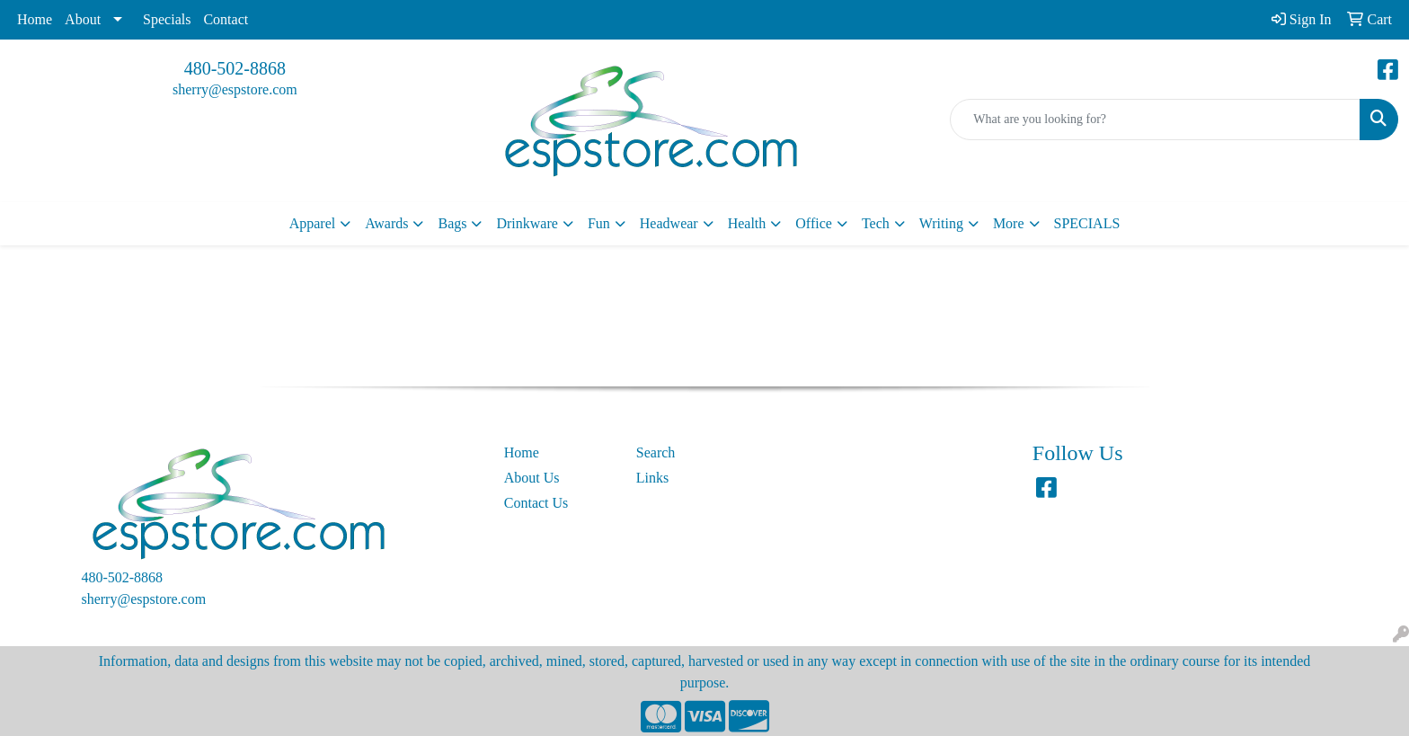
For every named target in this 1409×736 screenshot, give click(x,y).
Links (652, 477)
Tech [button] (876, 223)
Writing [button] (941, 223)
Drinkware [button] (526, 223)
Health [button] (747, 223)
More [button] (1008, 223)
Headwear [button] (669, 223)
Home (34, 19)
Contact (225, 19)
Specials (167, 19)
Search (656, 452)
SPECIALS (1087, 223)
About (83, 19)
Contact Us (536, 502)
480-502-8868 (235, 68)
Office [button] (813, 223)
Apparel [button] (312, 223)
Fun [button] (599, 223)
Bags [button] (452, 223)
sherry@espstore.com (235, 89)
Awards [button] (386, 223)
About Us (532, 477)
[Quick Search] (1155, 119)
